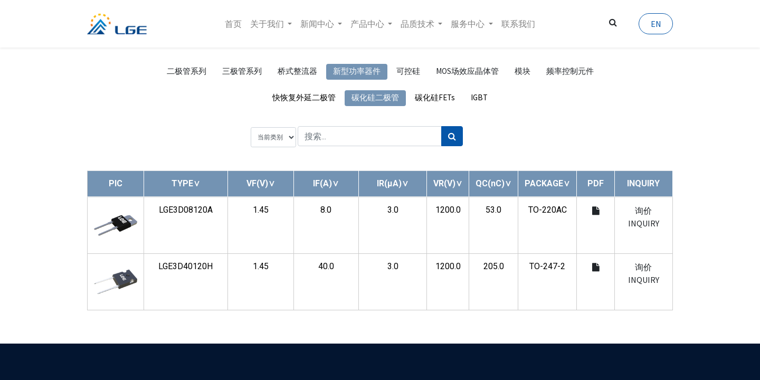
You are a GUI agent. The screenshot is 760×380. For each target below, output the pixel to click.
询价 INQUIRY (643, 217)
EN (655, 23)
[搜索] (452, 136)
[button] (186, 183)
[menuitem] (233, 23)
